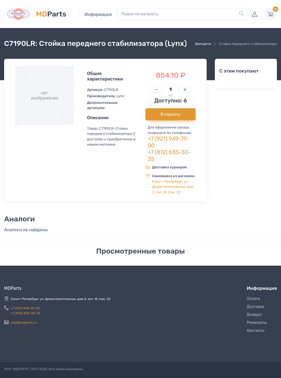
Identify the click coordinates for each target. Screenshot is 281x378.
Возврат (254, 314)
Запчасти (203, 44)
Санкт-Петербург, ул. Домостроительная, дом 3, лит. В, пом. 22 (172, 186)
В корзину (171, 114)
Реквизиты (257, 322)
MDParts (12, 288)
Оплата (253, 298)
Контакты (256, 330)
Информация (98, 14)
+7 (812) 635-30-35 (25, 313)
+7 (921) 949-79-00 (25, 308)
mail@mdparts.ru (24, 322)
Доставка (255, 306)
